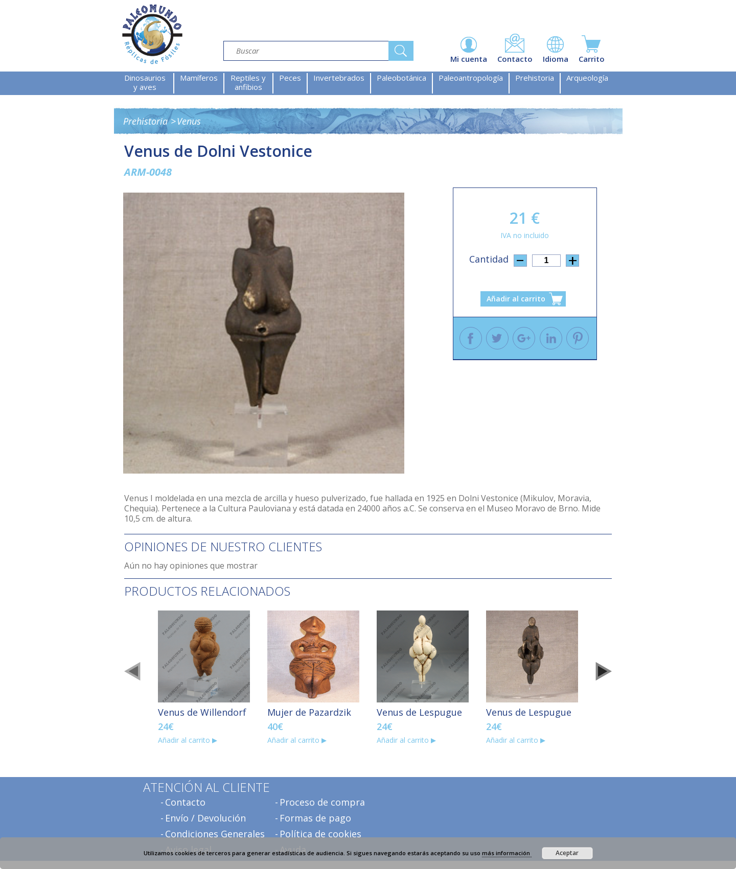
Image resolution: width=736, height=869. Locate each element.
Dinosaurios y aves (145, 82)
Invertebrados (338, 77)
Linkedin (551, 338)
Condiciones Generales (215, 834)
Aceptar (567, 853)
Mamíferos (199, 77)
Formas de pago (315, 818)
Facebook (470, 338)
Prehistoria (534, 77)
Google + (524, 338)
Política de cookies (320, 834)
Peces (290, 77)
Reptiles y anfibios (248, 82)
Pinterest (577, 338)
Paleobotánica (401, 77)
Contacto (185, 802)
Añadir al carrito (516, 298)
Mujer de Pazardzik (309, 712)
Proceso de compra (322, 802)
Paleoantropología (471, 77)
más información (507, 853)
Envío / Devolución (205, 818)
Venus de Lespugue (419, 712)
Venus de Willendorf (202, 712)
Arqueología (587, 77)
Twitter (497, 338)
